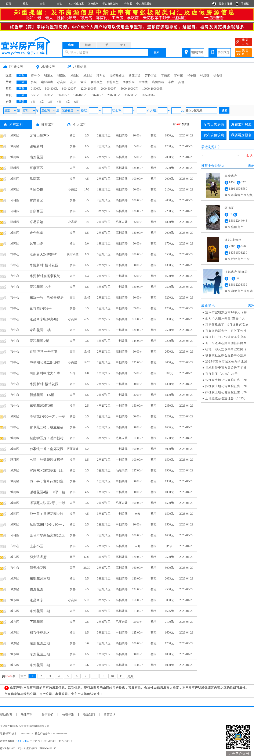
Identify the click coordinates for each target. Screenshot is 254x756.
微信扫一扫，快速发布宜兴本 (226, 337)
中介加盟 (127, 3)
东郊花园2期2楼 (41, 405)
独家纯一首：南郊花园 (47, 449)
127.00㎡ (137, 470)
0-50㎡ (35, 95)
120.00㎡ (137, 232)
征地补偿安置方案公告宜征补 (226, 367)
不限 (22, 75)
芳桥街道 (151, 75)
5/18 (87, 600)
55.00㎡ (137, 373)
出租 (59, 3)
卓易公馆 (36, 222)
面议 (169, 546)
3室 (50, 101)
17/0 (87, 189)
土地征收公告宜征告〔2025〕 (226, 398)
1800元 (169, 135)
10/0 (87, 222)
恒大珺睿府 (38, 557)
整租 (153, 135)
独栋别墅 (113, 82)
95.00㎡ (137, 157)
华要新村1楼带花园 (44, 265)
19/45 (86, 297)
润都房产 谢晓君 (236, 272)
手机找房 (223, 52)
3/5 (87, 168)
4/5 (87, 157)
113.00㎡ (137, 611)
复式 (83, 82)
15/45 (86, 351)
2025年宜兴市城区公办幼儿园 (226, 361)
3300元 (169, 319)
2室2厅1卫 (103, 157)
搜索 (156, 52)
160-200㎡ (96, 95)
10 (112, 676)
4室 (59, 101)
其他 (181, 82)
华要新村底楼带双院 (45, 276)
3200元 (169, 297)
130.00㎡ (137, 286)
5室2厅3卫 (103, 254)
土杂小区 (36, 546)
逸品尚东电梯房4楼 (44, 319)
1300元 (169, 265)
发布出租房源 (241, 124)
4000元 (169, 448)
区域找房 (16, 66)
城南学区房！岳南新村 (47, 438)
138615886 (22, 740)
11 (121, 676)
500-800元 (51, 88)
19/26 (86, 362)
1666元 (169, 427)
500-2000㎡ (149, 95)
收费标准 (68, 714)
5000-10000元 (129, 88)
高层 (73, 82)
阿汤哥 (229, 208)
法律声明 (27, 714)
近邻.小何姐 (233, 240)
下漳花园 (36, 622)
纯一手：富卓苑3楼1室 (47, 481)
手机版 (245, 3)
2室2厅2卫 (103, 567)
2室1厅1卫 (103, 135)
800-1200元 (69, 88)
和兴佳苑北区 (40, 632)
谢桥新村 (36, 146)
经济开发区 (117, 75)
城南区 (61, 75)
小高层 (61, 82)
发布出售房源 (214, 124)
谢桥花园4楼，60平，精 (47, 492)
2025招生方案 (76, 3)
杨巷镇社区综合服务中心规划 (226, 355)
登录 (221, 3)
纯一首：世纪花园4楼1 (47, 514)
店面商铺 (158, 82)
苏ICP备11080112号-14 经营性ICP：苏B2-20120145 (28, 748)
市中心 (35, 75)
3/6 (87, 643)
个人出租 (80, 124)
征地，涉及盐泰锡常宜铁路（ (226, 349)
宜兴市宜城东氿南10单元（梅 (226, 312)
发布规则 (93, 3)
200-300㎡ (113, 95)
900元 (169, 373)
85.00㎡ (137, 146)
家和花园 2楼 (39, 341)
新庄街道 (135, 75)
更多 (251, 165)
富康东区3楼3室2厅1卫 (47, 470)
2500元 (169, 286)
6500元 (169, 254)
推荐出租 (48, 124)
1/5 (87, 146)
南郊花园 (36, 157)
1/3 (87, 254)
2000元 (169, 157)
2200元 (169, 211)
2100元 (169, 189)
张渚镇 (204, 75)
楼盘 (25, 3)
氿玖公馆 (36, 189)
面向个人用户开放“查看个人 (225, 318)
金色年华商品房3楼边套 (47, 535)
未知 (138, 513)
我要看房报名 (241, 135)
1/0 (87, 373)
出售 (42, 3)
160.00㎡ (137, 319)
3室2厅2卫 (103, 319)
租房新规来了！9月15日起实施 (226, 324)
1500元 (169, 438)
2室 (42, 101)
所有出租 (16, 124)
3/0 (87, 243)
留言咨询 (110, 714)
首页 (8, 3)
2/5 (87, 135)
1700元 (169, 146)
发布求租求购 (214, 135)
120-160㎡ (79, 95)
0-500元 (36, 88)
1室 (33, 101)
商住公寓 (129, 82)
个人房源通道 (144, 3)
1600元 (169, 276)
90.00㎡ (137, 135)
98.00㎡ (137, 621)
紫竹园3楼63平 (41, 308)
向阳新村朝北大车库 (45, 373)
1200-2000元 (89, 88)
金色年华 (36, 233)
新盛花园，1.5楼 (42, 395)
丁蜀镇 (165, 75)
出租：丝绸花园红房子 (47, 459)
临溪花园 (36, 589)
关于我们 (47, 714)
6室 (76, 101)
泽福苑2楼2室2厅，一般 (47, 503)
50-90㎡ (49, 95)
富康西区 (36, 168)
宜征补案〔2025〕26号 (221, 373)
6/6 (87, 665)
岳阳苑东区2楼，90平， (47, 524)
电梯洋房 (47, 82)
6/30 (87, 557)
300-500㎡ (130, 95)
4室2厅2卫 (103, 405)
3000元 (169, 567)
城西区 (74, 75)
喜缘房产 (231, 176)
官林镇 (178, 75)
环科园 (101, 75)
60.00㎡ (137, 243)
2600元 (169, 168)
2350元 (169, 405)
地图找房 (197, 52)
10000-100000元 (152, 88)
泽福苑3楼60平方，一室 (47, 416)
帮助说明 (6, 714)
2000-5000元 (109, 88)
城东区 (48, 75)
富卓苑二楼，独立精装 (47, 427)
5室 (68, 101)
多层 (34, 82)
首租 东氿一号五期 (44, 351)
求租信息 (80, 66)
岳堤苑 (35, 179)
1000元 (169, 492)
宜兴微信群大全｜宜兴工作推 (226, 330)
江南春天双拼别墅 (43, 254)
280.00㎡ (137, 254)
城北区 (87, 75)
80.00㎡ (137, 189)
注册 (229, 3)
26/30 (86, 567)
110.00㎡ (137, 438)
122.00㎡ (137, 589)
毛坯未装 (122, 222)
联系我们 (89, 714)
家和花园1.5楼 (40, 287)
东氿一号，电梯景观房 (47, 297)
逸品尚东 (36, 600)
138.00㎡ (137, 168)
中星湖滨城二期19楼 (45, 362)
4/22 (87, 319)
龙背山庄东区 (40, 135)
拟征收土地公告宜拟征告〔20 (226, 380)
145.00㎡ (137, 340)
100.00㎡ (137, 178)
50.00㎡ (137, 654)
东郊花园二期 (40, 611)
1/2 (87, 448)
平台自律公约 (110, 3)
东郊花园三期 (40, 578)
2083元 (169, 578)
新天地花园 (38, 568)
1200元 (169, 308)
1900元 (169, 470)
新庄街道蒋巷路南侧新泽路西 (226, 343)
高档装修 (122, 135)
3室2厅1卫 (103, 168)
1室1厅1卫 (103, 189)
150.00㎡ (137, 405)
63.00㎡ (137, 308)
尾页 (130, 676)
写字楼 (143, 82)
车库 (171, 82)
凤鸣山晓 (36, 243)
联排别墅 (96, 82)
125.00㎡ (137, 362)
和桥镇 (191, 75)
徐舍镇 (217, 75)
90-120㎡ (63, 95)
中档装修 (122, 265)
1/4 (87, 276)
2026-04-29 (186, 135)
